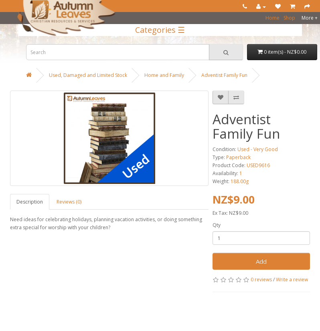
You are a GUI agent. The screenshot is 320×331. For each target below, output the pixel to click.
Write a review (292, 279)
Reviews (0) (69, 201)
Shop (289, 17)
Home (272, 17)
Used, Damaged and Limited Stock (88, 75)
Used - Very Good (257, 149)
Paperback (238, 157)
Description (29, 201)
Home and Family (164, 75)
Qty (217, 225)
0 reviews (261, 279)
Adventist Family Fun (224, 75)
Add (261, 261)
